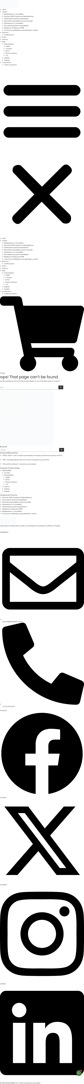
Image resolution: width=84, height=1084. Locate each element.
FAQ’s (4, 37)
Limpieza (7, 58)
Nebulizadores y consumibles (14, 14)
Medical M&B (6, 470)
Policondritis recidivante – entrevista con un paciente (19, 464)
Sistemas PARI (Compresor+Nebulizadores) (18, 16)
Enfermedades (9, 44)
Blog (3, 42)
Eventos (5, 39)
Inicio (4, 9)
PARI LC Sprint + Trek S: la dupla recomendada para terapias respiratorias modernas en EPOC (32, 455)
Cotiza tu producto (10, 65)
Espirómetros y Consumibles (13, 23)
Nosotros (5, 32)
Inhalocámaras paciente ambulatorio (16, 19)
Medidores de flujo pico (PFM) (14, 28)
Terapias (7, 60)
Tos (6, 55)
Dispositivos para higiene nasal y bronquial (18, 21)
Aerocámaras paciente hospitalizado (16, 25)
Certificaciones (9, 35)
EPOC (7, 51)
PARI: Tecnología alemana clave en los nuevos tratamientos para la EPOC (26, 460)
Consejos (8, 48)
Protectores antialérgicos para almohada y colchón (21, 30)
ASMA (7, 46)
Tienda (4, 12)
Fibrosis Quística (11, 53)
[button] (42, 152)
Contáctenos (6, 62)
